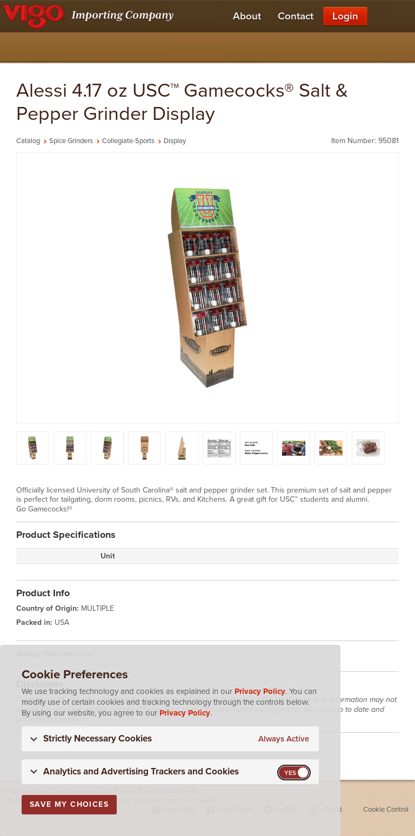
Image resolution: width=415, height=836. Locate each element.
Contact (295, 16)
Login (345, 16)
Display (175, 141)
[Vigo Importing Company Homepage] (89, 16)
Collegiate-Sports (128, 141)
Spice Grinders (71, 141)
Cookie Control (386, 809)
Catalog (28, 141)
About (247, 16)
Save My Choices (69, 804)
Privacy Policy (260, 691)
